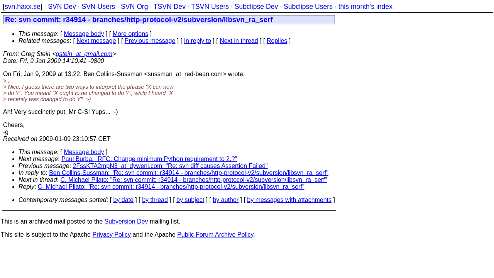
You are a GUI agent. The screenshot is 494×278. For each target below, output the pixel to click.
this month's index (365, 6)
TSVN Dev (170, 6)
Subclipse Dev (256, 6)
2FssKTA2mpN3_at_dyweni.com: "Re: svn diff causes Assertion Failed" (170, 166)
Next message (96, 40)
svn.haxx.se (23, 6)
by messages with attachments (289, 200)
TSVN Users (210, 6)
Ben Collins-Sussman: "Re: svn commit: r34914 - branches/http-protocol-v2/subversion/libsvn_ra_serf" (188, 173)
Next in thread (239, 40)
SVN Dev (62, 6)
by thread (155, 200)
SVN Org (134, 6)
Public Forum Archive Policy (215, 234)
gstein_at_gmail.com (84, 54)
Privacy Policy (111, 234)
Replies (277, 40)
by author (226, 200)
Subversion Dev (126, 221)
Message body (84, 34)
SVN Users (98, 6)
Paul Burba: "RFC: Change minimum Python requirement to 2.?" (149, 159)
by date (123, 200)
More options (131, 34)
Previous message (150, 40)
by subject (190, 200)
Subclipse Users (308, 6)
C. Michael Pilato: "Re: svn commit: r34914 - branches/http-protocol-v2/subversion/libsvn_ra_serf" (194, 179)
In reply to (197, 40)
